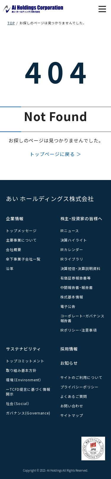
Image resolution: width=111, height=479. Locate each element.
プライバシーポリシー (79, 386)
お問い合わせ (71, 405)
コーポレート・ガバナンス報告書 (82, 318)
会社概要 (13, 249)
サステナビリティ (23, 349)
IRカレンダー (71, 249)
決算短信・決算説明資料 (80, 268)
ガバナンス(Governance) (28, 412)
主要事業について (21, 239)
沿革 (10, 268)
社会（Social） (18, 403)
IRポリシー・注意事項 (78, 329)
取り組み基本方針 (21, 370)
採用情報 (69, 349)
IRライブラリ (71, 258)
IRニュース (69, 230)
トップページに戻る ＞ (55, 153)
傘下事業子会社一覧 (23, 258)
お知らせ (69, 363)
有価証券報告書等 (75, 277)
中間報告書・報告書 (76, 287)
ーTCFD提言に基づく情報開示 (28, 391)
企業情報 (15, 218)
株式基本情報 (71, 296)
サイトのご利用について (81, 377)
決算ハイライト (73, 239)
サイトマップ (71, 415)
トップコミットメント (25, 360)
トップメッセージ (21, 230)
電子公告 (68, 306)
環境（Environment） (23, 379)
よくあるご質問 (73, 396)
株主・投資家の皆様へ (81, 218)
